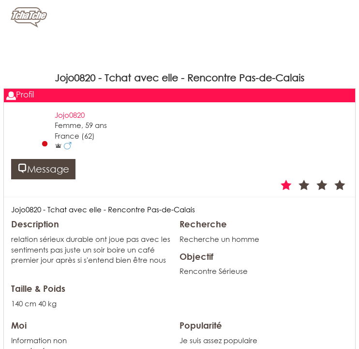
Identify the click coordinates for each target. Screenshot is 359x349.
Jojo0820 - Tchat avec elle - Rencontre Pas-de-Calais (103, 209)
